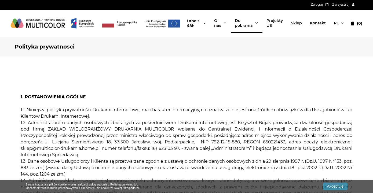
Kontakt (318, 23)
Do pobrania (244, 23)
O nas (217, 23)
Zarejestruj (340, 4)
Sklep (296, 23)
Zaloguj (317, 4)
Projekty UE (274, 23)
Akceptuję (335, 186)
